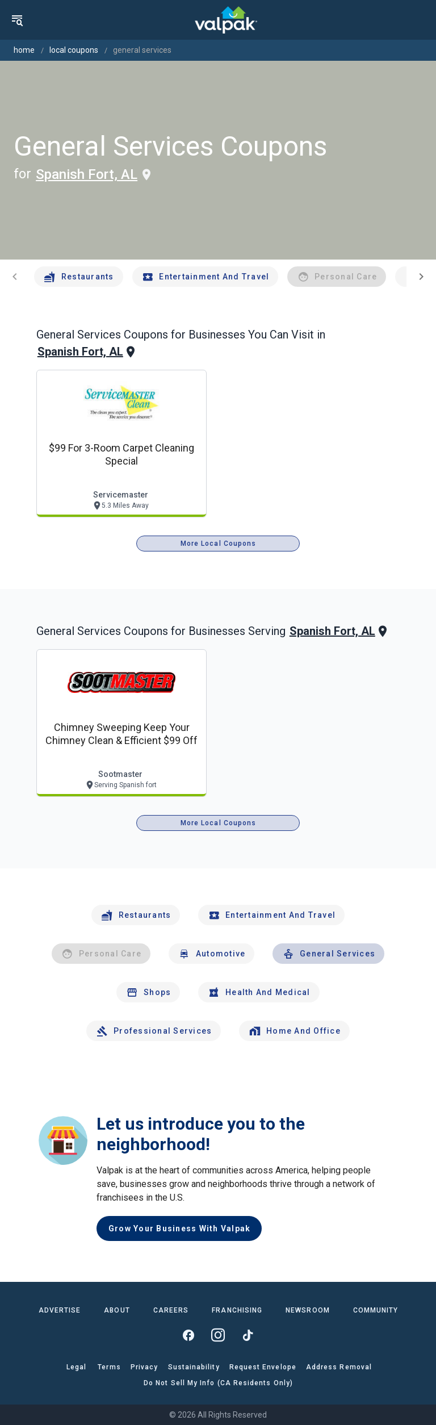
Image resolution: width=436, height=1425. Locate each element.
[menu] (17, 20)
